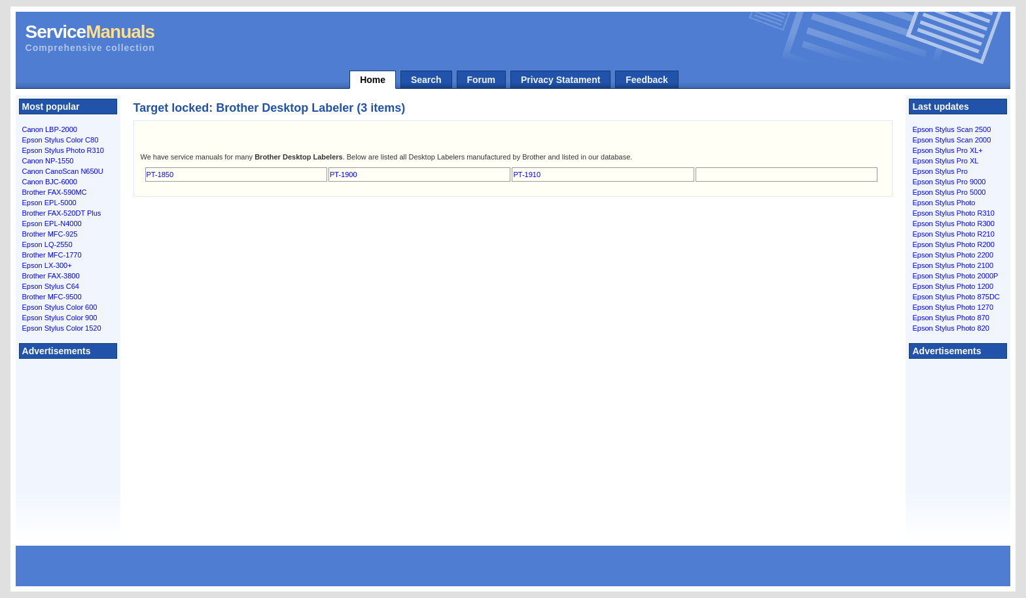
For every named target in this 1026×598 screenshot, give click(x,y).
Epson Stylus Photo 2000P (955, 276)
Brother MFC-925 (50, 234)
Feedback (647, 80)
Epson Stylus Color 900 (59, 318)
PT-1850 (160, 174)
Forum (481, 80)
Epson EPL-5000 (49, 203)
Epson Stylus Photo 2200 (952, 255)
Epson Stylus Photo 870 (950, 318)
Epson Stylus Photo (943, 203)
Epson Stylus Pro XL (945, 161)
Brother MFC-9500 (52, 297)
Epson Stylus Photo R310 (63, 150)
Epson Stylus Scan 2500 (951, 129)
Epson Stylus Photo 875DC (955, 297)
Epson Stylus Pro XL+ (947, 150)
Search (426, 80)
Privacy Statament (560, 80)
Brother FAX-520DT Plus (61, 213)
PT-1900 (343, 174)
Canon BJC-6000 (49, 182)
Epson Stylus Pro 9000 (948, 182)
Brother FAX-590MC (54, 192)
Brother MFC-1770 (52, 255)
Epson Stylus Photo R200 (953, 244)
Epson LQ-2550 (47, 244)
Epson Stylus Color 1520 (61, 328)
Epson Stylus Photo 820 (950, 328)
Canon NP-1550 (48, 161)
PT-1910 (526, 174)
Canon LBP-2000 (49, 129)
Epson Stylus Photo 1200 (952, 286)
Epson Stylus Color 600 (59, 307)
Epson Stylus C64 (50, 286)
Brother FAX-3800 (51, 276)
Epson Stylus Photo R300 (953, 223)
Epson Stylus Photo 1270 (952, 307)
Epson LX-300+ (47, 265)
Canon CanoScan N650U (62, 171)
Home (372, 80)
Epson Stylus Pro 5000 (948, 192)
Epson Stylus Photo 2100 (952, 265)
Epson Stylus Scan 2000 (951, 140)
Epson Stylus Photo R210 (953, 234)
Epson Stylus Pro (939, 171)
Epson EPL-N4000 (52, 223)
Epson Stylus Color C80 (60, 140)
